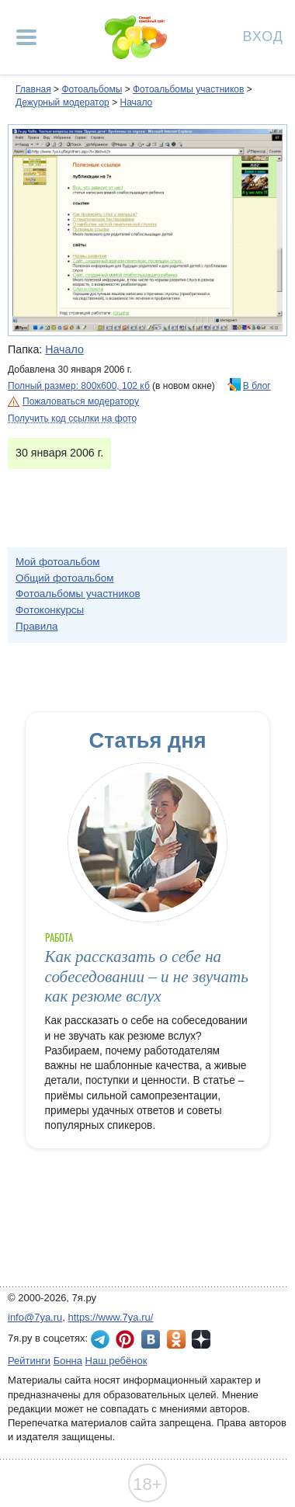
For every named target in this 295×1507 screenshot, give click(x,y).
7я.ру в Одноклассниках (176, 1339)
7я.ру (201, 1339)
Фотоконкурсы (50, 610)
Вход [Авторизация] (263, 35)
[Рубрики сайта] (26, 37)
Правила (37, 626)
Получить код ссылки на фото (72, 418)
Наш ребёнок (116, 1360)
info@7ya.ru (35, 1317)
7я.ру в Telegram (100, 1339)
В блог (257, 385)
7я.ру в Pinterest (125, 1339)
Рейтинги (29, 1360)
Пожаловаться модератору (81, 401)
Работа (59, 937)
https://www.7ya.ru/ (111, 1317)
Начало (136, 102)
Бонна (68, 1360)
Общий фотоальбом (64, 578)
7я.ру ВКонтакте (150, 1339)
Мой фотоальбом (58, 562)
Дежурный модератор (62, 102)
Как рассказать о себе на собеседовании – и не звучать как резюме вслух (146, 976)
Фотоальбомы (91, 89)
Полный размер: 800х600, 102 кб (79, 385)
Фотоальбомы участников (188, 89)
